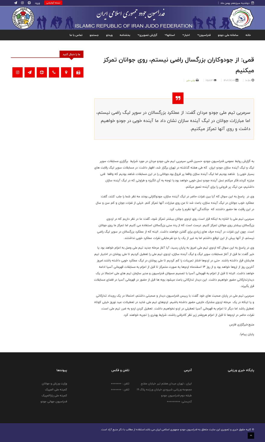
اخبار (186, 35)
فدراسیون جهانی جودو (54, 401)
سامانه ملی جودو (228, 35)
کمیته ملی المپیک (56, 389)
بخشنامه (125, 35)
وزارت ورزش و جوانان (54, 383)
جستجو (94, 35)
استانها (170, 35)
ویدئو (109, 35)
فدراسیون (204, 35)
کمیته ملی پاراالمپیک (54, 395)
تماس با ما (76, 35)
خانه (248, 35)
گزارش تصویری (147, 35)
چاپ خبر (190, 80)
